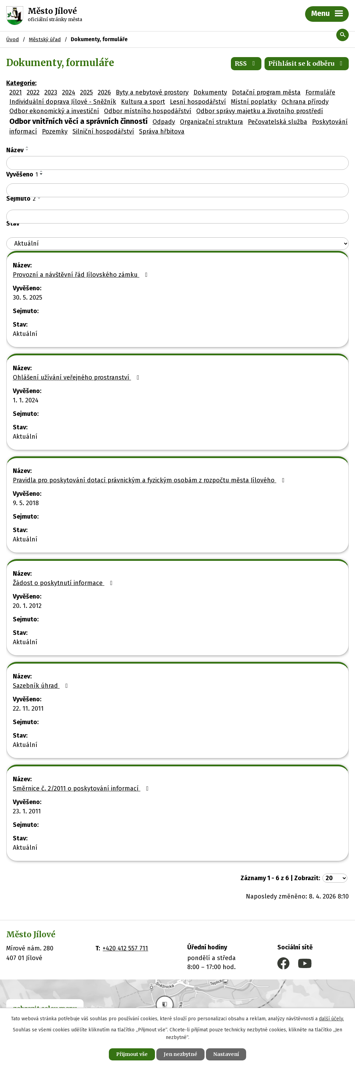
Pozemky (55, 131)
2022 (33, 92)
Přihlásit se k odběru (306, 63)
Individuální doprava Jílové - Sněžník (62, 102)
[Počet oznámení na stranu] (334, 878)
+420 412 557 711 (125, 948)
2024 (68, 92)
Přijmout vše (132, 1054)
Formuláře (320, 92)
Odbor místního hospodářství (147, 111)
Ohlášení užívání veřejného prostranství (77, 377)
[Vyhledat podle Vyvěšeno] (177, 190)
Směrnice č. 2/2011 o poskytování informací (82, 788)
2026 (104, 92)
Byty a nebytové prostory (152, 92)
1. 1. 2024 (25, 400)
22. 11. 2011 (28, 708)
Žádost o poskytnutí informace (64, 583)
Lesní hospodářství (198, 102)
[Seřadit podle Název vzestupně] (27, 147)
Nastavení (226, 1054)
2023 (50, 92)
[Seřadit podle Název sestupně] (27, 149)
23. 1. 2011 (27, 811)
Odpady (164, 122)
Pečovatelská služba (277, 122)
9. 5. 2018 (26, 503)
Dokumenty (210, 92)
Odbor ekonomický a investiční (54, 111)
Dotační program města (266, 92)
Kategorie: (21, 83)
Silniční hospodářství (103, 131)
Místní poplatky (254, 102)
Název (15, 150)
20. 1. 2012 (27, 606)
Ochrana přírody (305, 102)
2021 (15, 92)
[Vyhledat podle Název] (177, 163)
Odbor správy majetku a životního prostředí (259, 111)
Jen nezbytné (180, 1054)
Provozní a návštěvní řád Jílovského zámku (81, 275)
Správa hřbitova (161, 131)
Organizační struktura (211, 122)
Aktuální (25, 334)
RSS (246, 63)
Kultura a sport (143, 102)
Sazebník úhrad (42, 686)
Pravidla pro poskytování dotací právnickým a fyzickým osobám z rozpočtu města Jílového (150, 480)
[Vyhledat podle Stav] (177, 243)
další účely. (331, 1019)
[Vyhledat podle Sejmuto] (177, 217)
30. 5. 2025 (27, 297)
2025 (86, 92)
